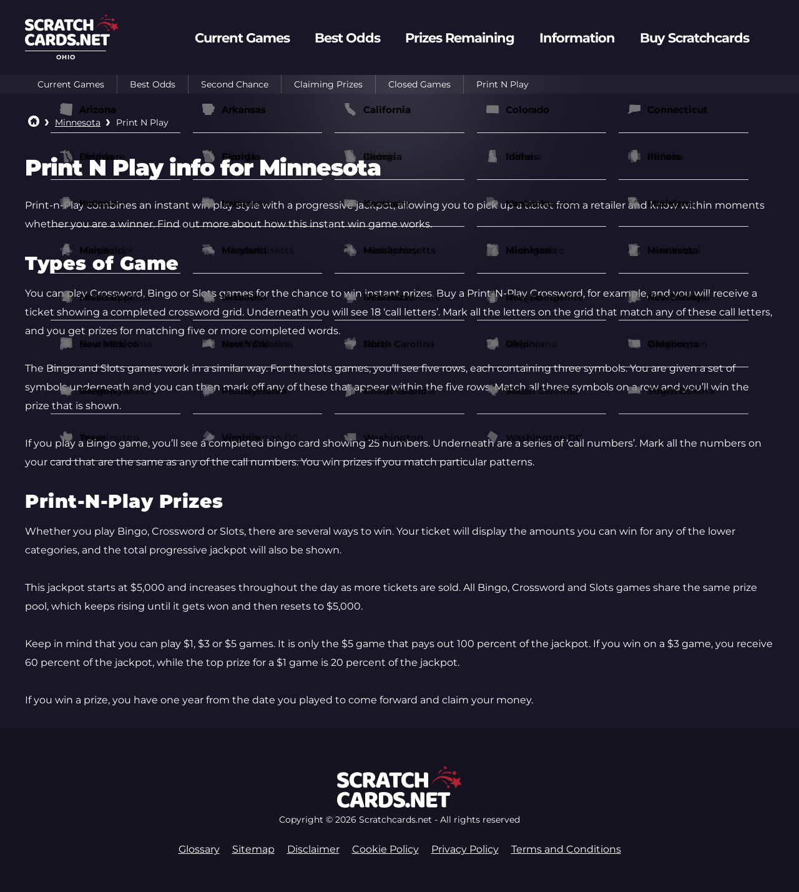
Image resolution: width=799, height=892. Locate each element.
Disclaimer (313, 849)
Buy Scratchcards (694, 37)
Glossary (199, 849)
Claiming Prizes (328, 84)
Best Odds (152, 84)
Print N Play (502, 84)
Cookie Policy (385, 849)
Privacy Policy (465, 849)
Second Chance (234, 84)
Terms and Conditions (566, 849)
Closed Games (419, 84)
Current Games (70, 84)
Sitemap (253, 849)
